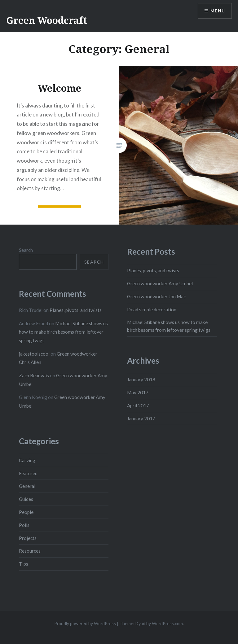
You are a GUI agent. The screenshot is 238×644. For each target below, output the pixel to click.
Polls (24, 525)
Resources (30, 551)
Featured (28, 473)
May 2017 (137, 392)
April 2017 (138, 405)
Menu (217, 11)
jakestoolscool (34, 354)
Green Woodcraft (46, 20)
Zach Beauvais (34, 375)
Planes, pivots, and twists (153, 270)
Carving (27, 460)
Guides (26, 499)
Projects (28, 538)
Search (26, 250)
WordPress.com (167, 623)
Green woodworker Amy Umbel (160, 283)
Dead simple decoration (151, 309)
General (27, 486)
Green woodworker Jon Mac (156, 296)
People (26, 512)
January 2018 (141, 379)
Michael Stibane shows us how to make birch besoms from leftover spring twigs (63, 332)
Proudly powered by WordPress (85, 623)
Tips (23, 564)
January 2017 (141, 418)
